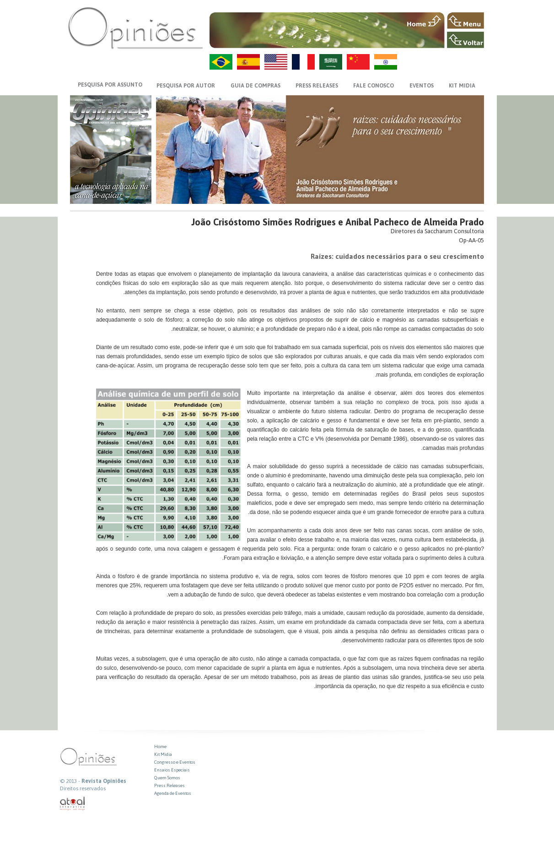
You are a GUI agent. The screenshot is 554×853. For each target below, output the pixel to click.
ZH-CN (358, 62)
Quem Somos (167, 777)
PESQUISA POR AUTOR (185, 85)
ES (248, 62)
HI (385, 62)
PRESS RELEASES (317, 85)
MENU (465, 20)
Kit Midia (163, 754)
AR (330, 62)
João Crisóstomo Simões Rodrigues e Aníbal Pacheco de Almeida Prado (337, 222)
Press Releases (169, 785)
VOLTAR (465, 40)
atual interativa (73, 804)
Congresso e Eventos (174, 762)
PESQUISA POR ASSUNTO (110, 85)
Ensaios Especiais (172, 769)
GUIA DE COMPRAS (255, 85)
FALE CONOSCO (373, 85)
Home (160, 746)
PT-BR (221, 62)
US (275, 62)
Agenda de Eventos (172, 793)
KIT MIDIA (462, 85)
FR (303, 62)
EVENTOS (421, 85)
